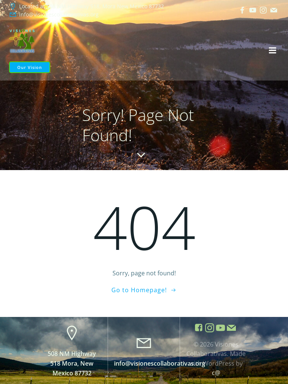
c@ (216, 373)
